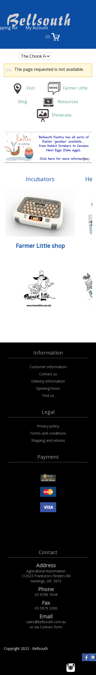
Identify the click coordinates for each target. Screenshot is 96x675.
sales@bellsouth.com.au (46, 621)
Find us (48, 395)
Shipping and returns (48, 440)
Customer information (48, 366)
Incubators (40, 179)
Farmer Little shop (40, 245)
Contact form (51, 626)
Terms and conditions (48, 433)
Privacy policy (48, 426)
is (30, 88)
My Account (37, 28)
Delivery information (48, 381)
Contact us (48, 373)
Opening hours (48, 388)
